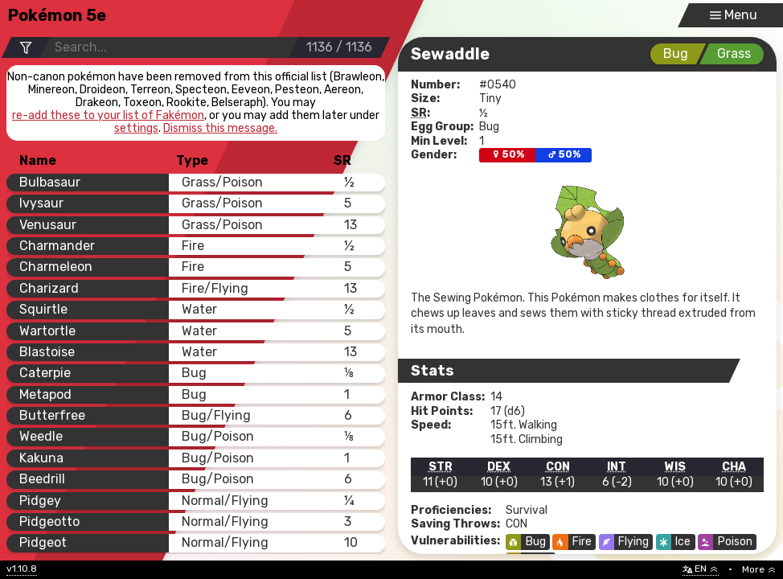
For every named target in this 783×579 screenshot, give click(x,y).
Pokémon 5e (57, 15)
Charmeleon (55, 266)
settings (136, 128)
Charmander (57, 245)
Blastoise (47, 351)
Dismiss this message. (220, 128)
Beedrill (42, 479)
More (759, 569)
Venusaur (47, 224)
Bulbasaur (49, 182)
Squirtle (43, 309)
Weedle (41, 436)
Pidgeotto (49, 521)
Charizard (49, 288)
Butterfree (52, 415)
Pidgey (40, 500)
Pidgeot (43, 542)
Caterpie (45, 372)
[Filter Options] (25, 48)
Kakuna (41, 458)
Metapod (45, 394)
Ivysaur (41, 203)
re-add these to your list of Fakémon (108, 115)
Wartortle (47, 331)
